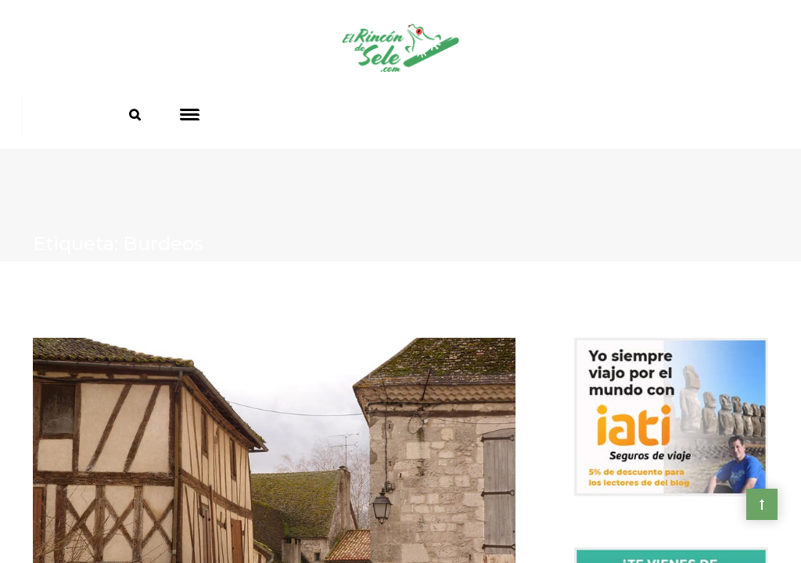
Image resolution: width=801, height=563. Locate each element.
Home (51, 294)
